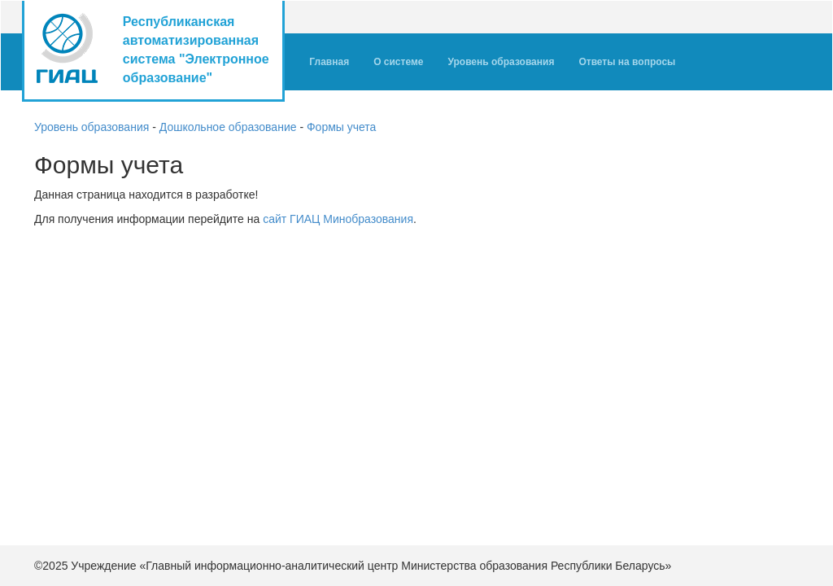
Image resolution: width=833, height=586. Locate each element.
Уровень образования (506, 60)
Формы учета (341, 126)
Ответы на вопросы (626, 62)
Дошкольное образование (228, 126)
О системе (398, 62)
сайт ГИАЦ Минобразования (338, 218)
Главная (329, 62)
